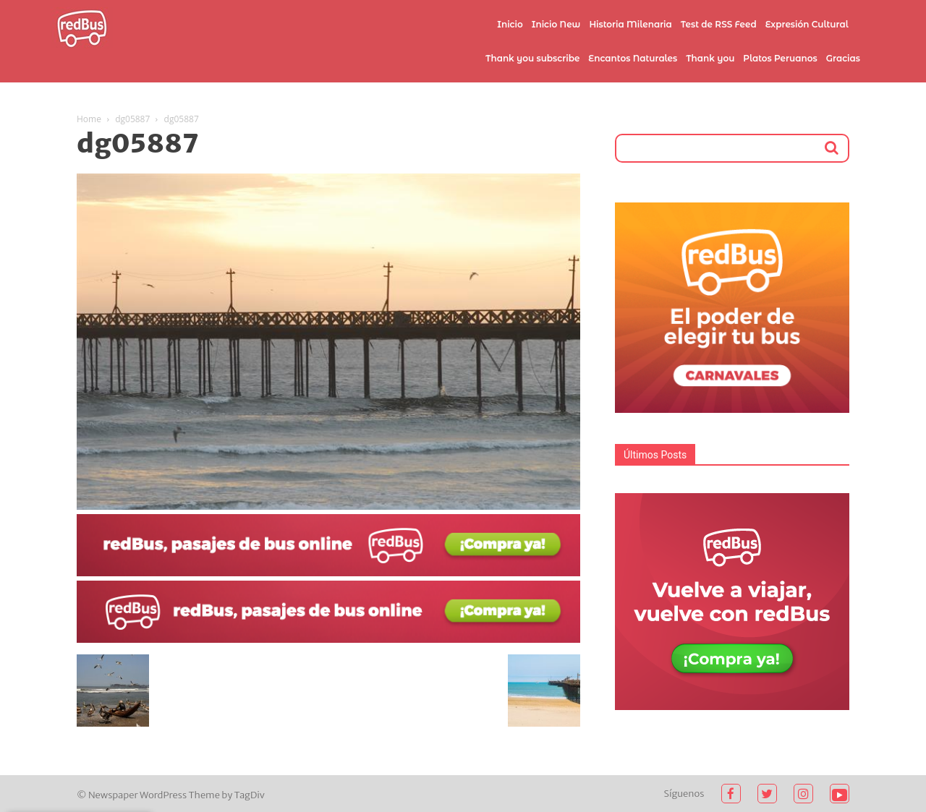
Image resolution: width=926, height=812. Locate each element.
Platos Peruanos (780, 58)
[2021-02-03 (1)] (328, 639)
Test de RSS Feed (719, 24)
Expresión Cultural (807, 24)
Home (89, 119)
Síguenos (684, 793)
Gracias (843, 58)
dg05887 (132, 119)
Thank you (710, 58)
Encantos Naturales (632, 58)
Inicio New (556, 24)
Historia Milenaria (630, 24)
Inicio (510, 24)
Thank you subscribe (532, 58)
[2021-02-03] (328, 572)
